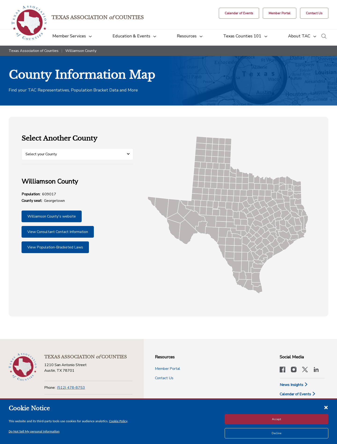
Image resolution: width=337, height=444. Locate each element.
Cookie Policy (118, 421)
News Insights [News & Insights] (294, 384)
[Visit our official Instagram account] (294, 370)
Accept (276, 419)
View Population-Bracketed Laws (55, 247)
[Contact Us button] (314, 13)
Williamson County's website (51, 216)
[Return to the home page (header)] (29, 23)
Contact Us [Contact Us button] (164, 378)
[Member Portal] (279, 13)
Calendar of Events (298, 394)
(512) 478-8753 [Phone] (71, 387)
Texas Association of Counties (34, 50)
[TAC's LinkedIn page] (316, 370)
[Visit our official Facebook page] (282, 370)
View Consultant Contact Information (57, 231)
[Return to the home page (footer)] (23, 367)
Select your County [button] (41, 154)
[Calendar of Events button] (239, 13)
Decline (276, 433)
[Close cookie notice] (326, 407)
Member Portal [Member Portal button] (167, 368)
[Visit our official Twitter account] (305, 370)
